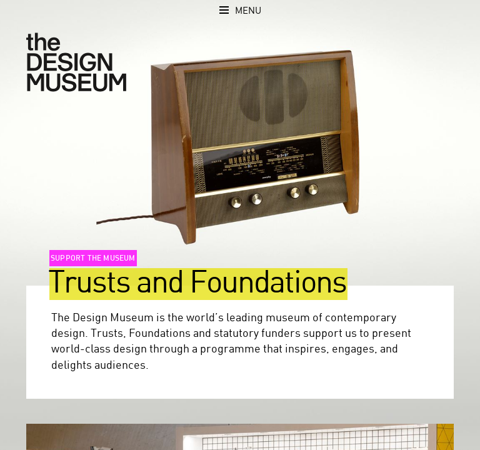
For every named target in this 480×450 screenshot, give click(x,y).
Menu (248, 11)
